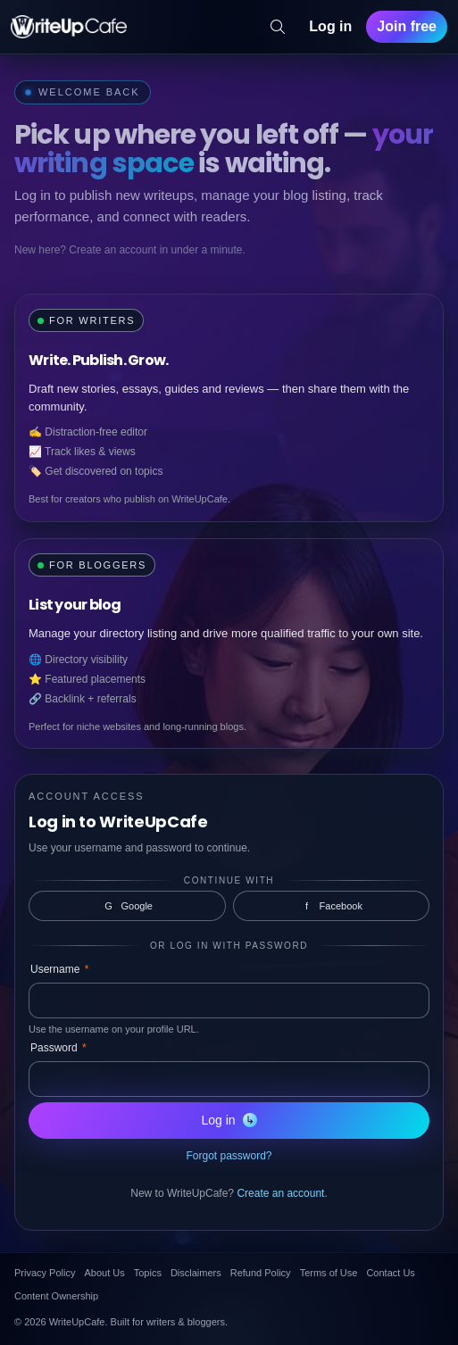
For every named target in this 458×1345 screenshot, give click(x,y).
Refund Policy (260, 1272)
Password (58, 1048)
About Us (104, 1272)
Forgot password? (228, 1156)
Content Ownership (56, 1296)
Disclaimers (196, 1272)
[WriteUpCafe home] (69, 26)
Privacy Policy (44, 1272)
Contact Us (390, 1272)
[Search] (278, 27)
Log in (330, 26)
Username (59, 969)
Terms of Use (329, 1272)
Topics (148, 1272)
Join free (407, 26)
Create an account (280, 1193)
